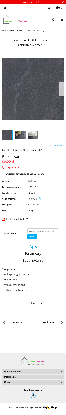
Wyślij (32, 236)
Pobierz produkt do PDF (15, 219)
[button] (59, 7)
